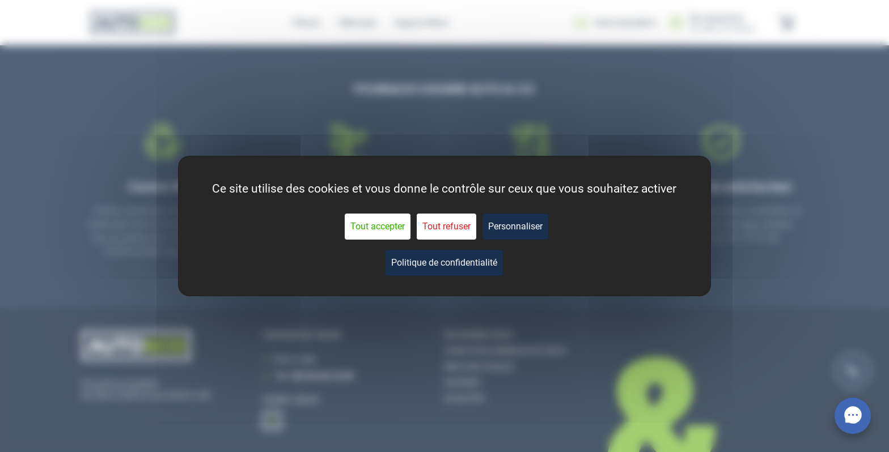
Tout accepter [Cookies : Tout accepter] (377, 226)
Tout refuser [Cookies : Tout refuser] (446, 226)
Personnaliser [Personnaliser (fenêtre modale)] (515, 226)
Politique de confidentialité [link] (444, 262)
